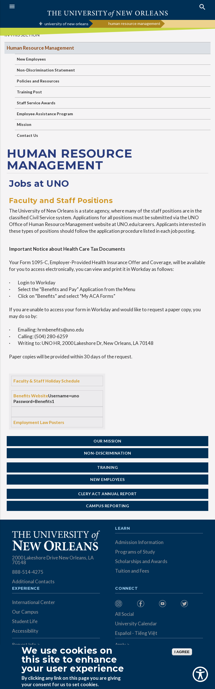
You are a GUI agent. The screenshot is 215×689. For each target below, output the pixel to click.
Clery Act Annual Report (107, 493)
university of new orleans (66, 23)
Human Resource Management (40, 48)
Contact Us (27, 135)
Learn (122, 528)
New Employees (31, 59)
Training (107, 467)
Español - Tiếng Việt (136, 633)
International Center (33, 602)
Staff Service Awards (36, 102)
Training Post (29, 91)
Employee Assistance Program (45, 113)
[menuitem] (124, 603)
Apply (120, 644)
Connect (126, 588)
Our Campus (25, 612)
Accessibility (25, 631)
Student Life (25, 621)
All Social (124, 614)
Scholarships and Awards (141, 561)
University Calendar (136, 623)
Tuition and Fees (132, 571)
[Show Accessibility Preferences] (200, 674)
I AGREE (182, 652)
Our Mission (107, 441)
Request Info (24, 644)
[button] (57, 6)
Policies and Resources (38, 81)
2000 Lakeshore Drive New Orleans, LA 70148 (53, 560)
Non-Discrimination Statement (46, 70)
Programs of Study (135, 552)
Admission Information (139, 542)
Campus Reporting (107, 505)
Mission (24, 124)
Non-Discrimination (107, 453)
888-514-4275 (27, 572)
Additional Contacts (33, 581)
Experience (25, 588)
